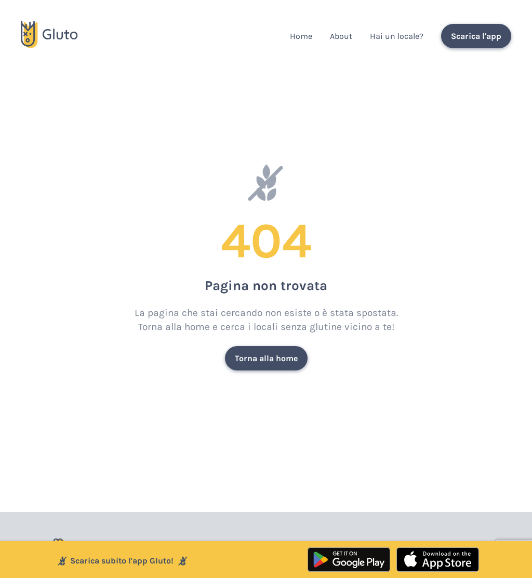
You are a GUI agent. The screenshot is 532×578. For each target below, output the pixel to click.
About (341, 36)
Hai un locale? (396, 36)
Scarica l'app (476, 36)
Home (301, 36)
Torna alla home (266, 358)
